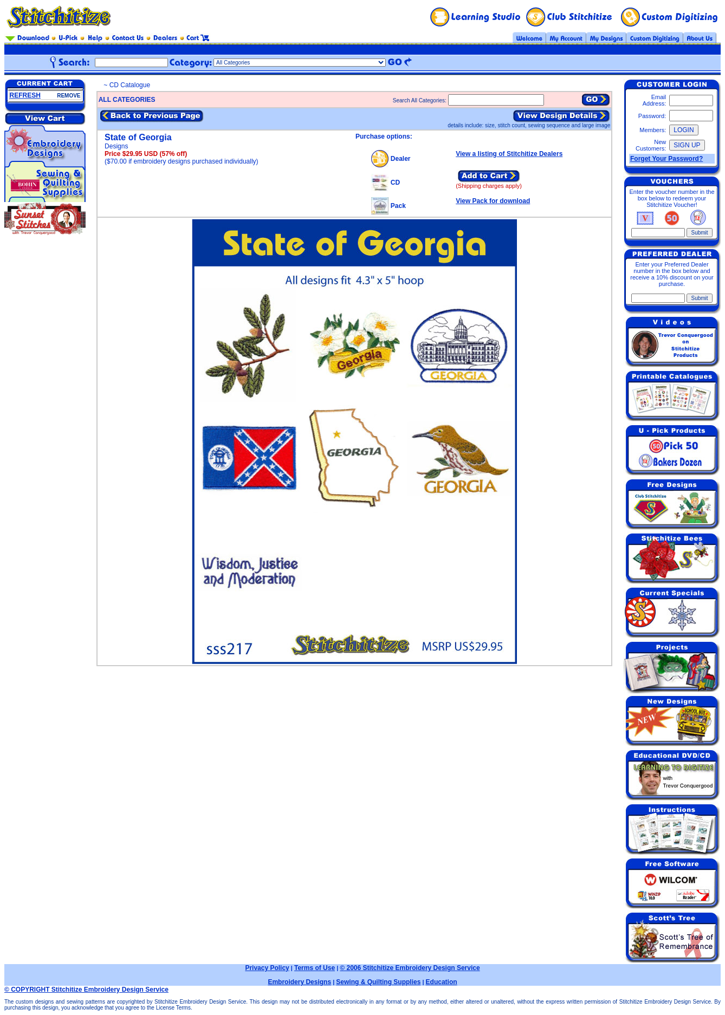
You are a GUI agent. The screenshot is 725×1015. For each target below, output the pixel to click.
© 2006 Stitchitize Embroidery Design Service (410, 968)
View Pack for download (493, 201)
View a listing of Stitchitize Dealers (509, 154)
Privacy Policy (267, 968)
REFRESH (25, 95)
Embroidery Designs (299, 982)
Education (441, 982)
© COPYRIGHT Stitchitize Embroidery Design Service (86, 989)
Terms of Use (314, 968)
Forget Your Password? (666, 158)
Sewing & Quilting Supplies (378, 982)
